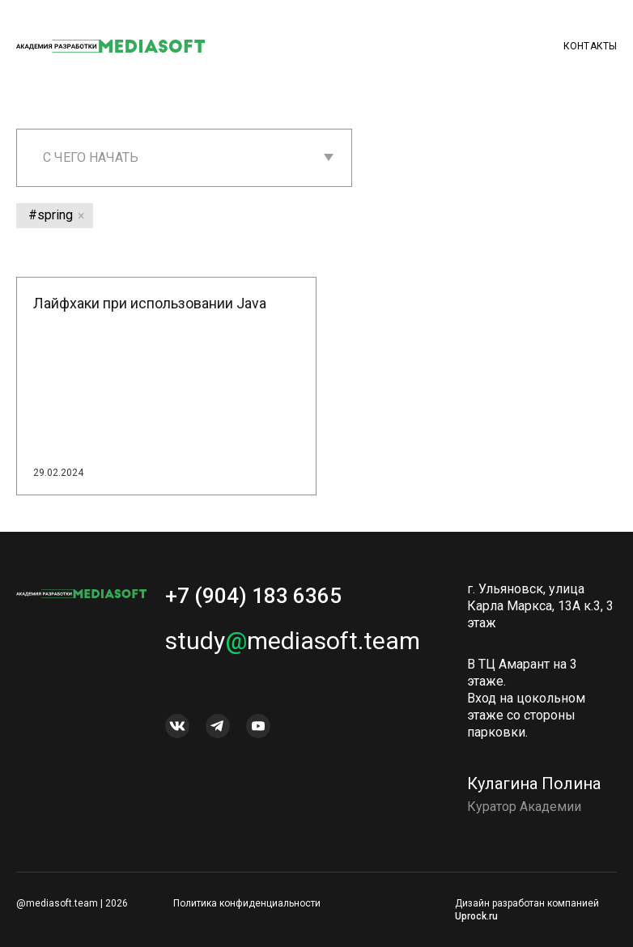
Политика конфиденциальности (247, 903)
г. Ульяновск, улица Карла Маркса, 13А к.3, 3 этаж (540, 614)
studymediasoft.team (292, 649)
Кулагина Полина (534, 791)
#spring (50, 215)
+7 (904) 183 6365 (253, 604)
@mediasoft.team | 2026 (72, 903)
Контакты (590, 46)
